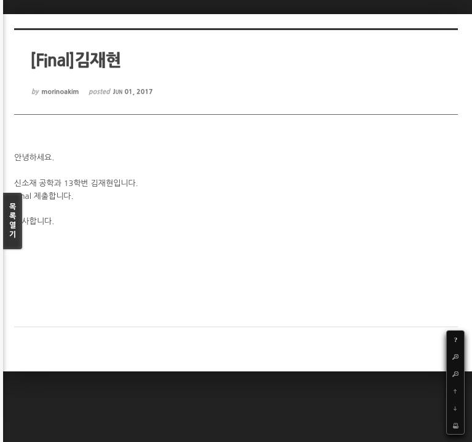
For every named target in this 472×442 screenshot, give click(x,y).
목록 (12, 221)
